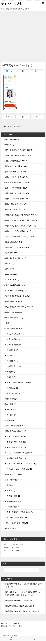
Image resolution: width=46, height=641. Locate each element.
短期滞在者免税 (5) (14, 366)
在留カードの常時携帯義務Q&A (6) (17, 188)
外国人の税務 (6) (13, 339)
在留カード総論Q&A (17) (13, 312)
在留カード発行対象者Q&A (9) (16, 177)
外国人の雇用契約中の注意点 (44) (20, 453)
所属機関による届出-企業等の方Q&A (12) (20, 226)
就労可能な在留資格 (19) (16, 458)
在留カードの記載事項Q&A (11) (16, 199)
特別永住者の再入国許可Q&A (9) (16, 182)
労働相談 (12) (12, 485)
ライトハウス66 (11, 3)
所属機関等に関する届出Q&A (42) (17, 193)
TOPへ (34, 638)
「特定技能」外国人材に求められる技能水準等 (21, 611)
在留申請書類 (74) (11, 399)
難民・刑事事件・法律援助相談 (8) (20, 512)
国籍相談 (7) (11, 491)
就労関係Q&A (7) (10, 253)
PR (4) (7, 323)
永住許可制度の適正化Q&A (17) (16, 161)
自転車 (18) (11, 420)
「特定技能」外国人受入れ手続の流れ (18, 600)
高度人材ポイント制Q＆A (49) (15, 166)
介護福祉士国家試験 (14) (13, 426)
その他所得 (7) (12, 361)
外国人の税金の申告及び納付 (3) (19, 382)
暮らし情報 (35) (10, 404)
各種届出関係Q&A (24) (13, 242)
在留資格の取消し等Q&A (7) (15, 258)
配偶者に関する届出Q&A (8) (15, 204)
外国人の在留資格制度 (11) (17, 436)
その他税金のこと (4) (15, 388)
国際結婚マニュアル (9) (13, 474)
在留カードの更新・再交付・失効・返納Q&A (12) (23, 220)
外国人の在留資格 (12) (15, 334)
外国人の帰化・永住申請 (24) (15, 518)
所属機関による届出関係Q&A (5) (16, 247)
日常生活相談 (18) (14, 507)
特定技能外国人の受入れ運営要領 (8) (18, 150)
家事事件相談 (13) (14, 501)
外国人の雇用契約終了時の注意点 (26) (21, 464)
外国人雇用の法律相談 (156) (15, 431)
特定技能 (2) (9, 145)
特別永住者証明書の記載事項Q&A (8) (18, 307)
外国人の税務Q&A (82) (13, 328)
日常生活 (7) (9, 269)
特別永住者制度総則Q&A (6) (15, 285)
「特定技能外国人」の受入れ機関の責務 (19, 606)
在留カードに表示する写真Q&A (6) (17, 231)
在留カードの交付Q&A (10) (14, 209)
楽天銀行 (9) (11, 415)
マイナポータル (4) (11, 280)
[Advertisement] (23, 35)
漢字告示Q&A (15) (11, 274)
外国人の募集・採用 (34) (16, 447)
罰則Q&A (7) (9, 263)
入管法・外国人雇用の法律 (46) (16, 523)
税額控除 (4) (11, 377)
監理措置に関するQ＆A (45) (15, 172)
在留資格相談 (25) (14, 496)
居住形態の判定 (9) (14, 345)
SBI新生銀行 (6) (13, 409)
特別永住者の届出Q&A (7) (14, 318)
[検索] (21, 570)
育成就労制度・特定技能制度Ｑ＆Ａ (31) (19, 155)
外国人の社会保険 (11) (15, 393)
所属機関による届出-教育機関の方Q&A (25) (21, 215)
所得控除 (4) (11, 372)
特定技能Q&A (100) (11, 139)
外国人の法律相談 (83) (13, 480)
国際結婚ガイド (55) (12, 528)
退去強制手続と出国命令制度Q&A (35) (19, 236)
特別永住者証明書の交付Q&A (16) (17, 296)
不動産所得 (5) (12, 350)
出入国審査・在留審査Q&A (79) (16, 291)
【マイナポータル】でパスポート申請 (13, 127)
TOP (11, 623)
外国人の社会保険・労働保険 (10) (20, 469)
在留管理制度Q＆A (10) (13, 301)
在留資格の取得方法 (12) (16, 442)
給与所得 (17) (12, 355)
